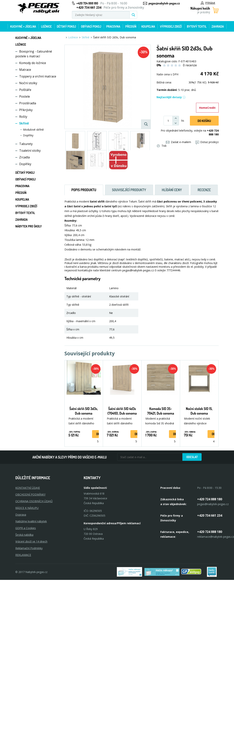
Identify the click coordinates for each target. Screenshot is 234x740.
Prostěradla (27, 103)
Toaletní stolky (30, 150)
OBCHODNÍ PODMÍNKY (30, 494)
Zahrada (218, 26)
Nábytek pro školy (28, 226)
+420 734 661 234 (209, 515)
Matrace (25, 69)
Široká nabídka (24, 535)
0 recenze (190, 65)
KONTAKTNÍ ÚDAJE (27, 488)
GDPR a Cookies (25, 528)
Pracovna (113, 26)
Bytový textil (197, 26)
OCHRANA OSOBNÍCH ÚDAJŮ (34, 501)
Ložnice (46, 26)
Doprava (20, 514)
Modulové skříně (33, 129)
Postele (24, 96)
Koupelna (148, 26)
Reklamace (23, 555)
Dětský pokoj (66, 26)
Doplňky (28, 135)
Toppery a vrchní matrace (37, 76)
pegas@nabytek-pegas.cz (164, 3)
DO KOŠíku (204, 121)
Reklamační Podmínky (29, 548)
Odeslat (192, 457)
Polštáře (25, 90)
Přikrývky (26, 110)
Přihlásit (208, 3)
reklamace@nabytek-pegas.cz (215, 536)
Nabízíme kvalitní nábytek (31, 521)
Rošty (23, 116)
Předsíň (130, 26)
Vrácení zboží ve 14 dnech (31, 541)
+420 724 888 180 (87, 3)
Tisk (161, 145)
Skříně (24, 123)
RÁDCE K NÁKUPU (27, 508)
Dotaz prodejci (207, 142)
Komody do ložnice (32, 63)
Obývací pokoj (91, 26)
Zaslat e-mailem (178, 142)
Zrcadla (24, 157)
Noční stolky (28, 83)
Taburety (26, 144)
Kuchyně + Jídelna (23, 26)
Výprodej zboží (171, 26)
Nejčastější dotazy (171, 97)
